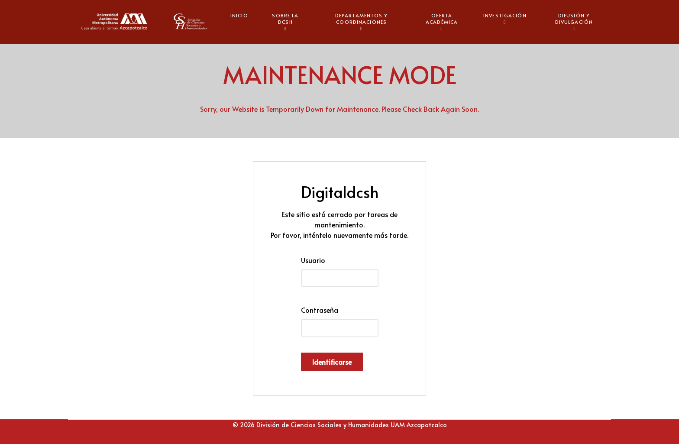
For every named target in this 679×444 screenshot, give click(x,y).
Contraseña (319, 309)
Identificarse (332, 361)
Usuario (313, 260)
